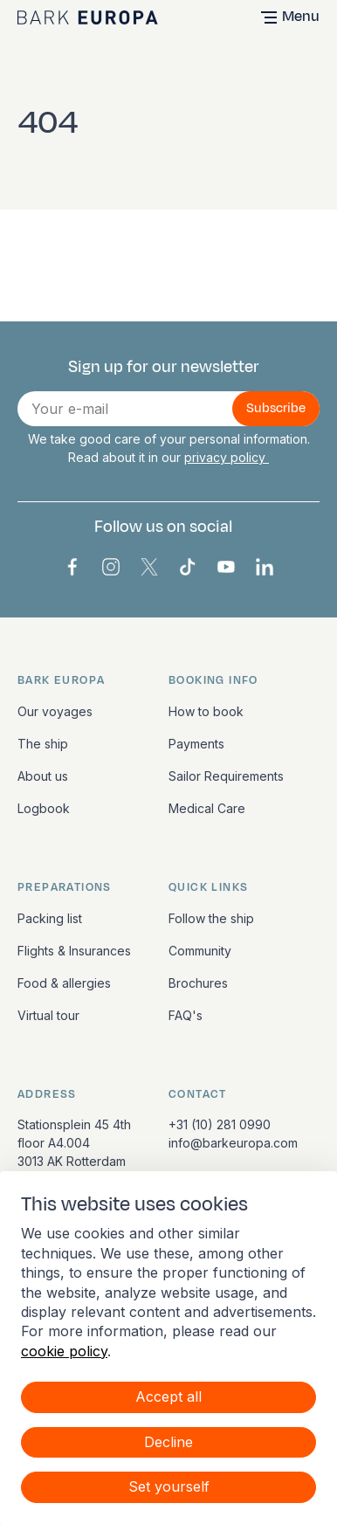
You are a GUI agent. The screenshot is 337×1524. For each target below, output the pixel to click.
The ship (42, 743)
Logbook (43, 808)
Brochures (198, 983)
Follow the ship (211, 918)
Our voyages (55, 711)
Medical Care (206, 808)
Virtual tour (48, 1015)
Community (199, 950)
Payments (196, 743)
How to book (206, 711)
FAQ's (185, 1015)
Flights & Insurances (74, 950)
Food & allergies (64, 983)
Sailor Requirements (226, 776)
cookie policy (64, 1351)
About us (42, 776)
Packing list (49, 918)
